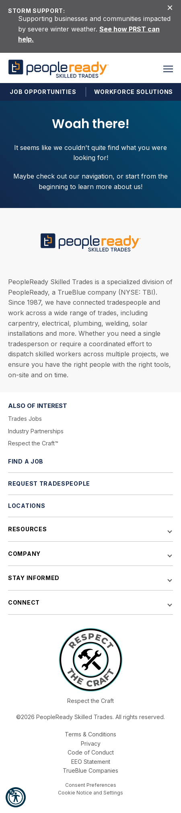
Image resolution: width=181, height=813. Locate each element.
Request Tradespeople (49, 483)
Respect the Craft (90, 700)
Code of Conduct (91, 752)
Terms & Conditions (90, 734)
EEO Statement (90, 761)
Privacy (91, 743)
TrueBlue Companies (90, 770)
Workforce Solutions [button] (133, 91)
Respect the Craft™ (33, 443)
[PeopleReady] (58, 68)
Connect (24, 602)
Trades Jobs (25, 418)
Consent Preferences (90, 785)
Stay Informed (34, 577)
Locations (26, 505)
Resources (27, 529)
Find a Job (25, 461)
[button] (16, 797)
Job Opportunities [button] (43, 91)
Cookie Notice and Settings (90, 793)
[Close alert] (170, 7)
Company (24, 553)
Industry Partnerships (36, 431)
